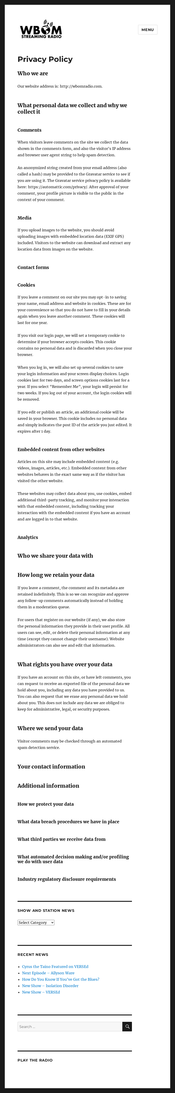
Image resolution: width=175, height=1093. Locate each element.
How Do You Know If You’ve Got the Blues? (60, 979)
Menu (148, 30)
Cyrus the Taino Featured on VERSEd (55, 966)
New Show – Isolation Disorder (50, 985)
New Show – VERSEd (41, 992)
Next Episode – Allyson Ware (48, 973)
